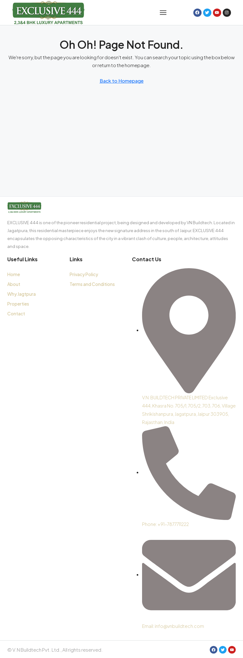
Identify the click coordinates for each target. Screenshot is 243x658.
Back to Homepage (122, 81)
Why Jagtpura (21, 294)
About (13, 284)
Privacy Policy (84, 274)
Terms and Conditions (92, 284)
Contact (16, 313)
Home (13, 274)
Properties (18, 304)
